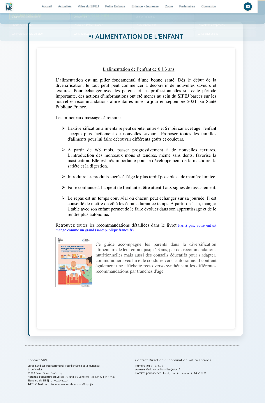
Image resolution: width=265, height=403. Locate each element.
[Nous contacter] (248, 6)
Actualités (66, 6)
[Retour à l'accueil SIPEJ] (10, 6)
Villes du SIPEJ (90, 6)
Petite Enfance (117, 6)
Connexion (210, 6)
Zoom (170, 6)
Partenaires (189, 6)
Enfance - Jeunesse (146, 6)
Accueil (48, 6)
